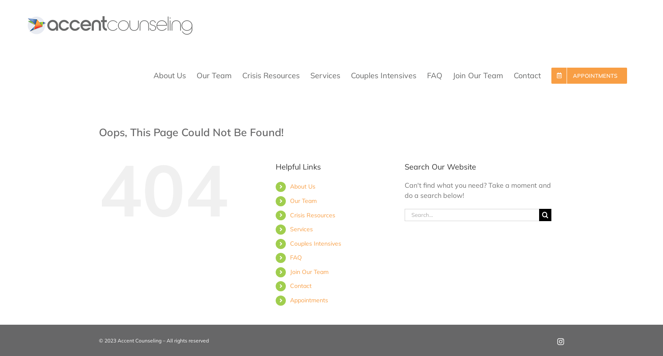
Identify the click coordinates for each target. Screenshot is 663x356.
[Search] (545, 215)
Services (301, 229)
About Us (302, 186)
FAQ (296, 257)
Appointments (309, 300)
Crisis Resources (312, 215)
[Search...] (472, 215)
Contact (301, 286)
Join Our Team (309, 272)
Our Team (303, 201)
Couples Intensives (315, 243)
